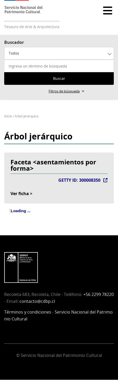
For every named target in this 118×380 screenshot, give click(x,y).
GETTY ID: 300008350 (79, 180)
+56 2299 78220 (98, 294)
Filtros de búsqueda (64, 91)
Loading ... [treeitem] (20, 211)
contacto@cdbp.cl (37, 301)
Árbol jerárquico (26, 116)
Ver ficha (20, 193)
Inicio (8, 116)
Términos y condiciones (27, 312)
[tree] (59, 215)
